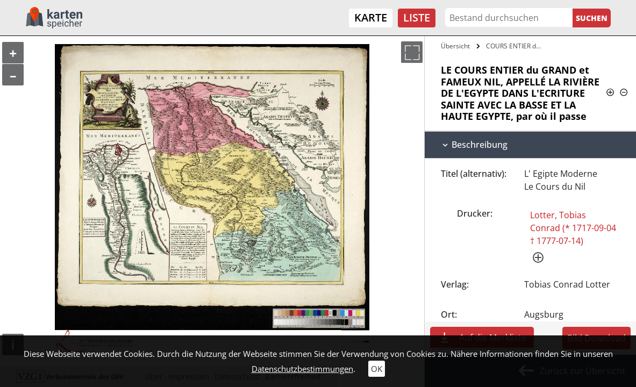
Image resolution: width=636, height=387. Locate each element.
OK (376, 368)
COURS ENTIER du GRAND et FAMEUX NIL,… (515, 46)
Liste (416, 17)
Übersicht (455, 46)
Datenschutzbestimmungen (302, 368)
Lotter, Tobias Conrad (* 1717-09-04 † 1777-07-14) (573, 228)
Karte (370, 17)
